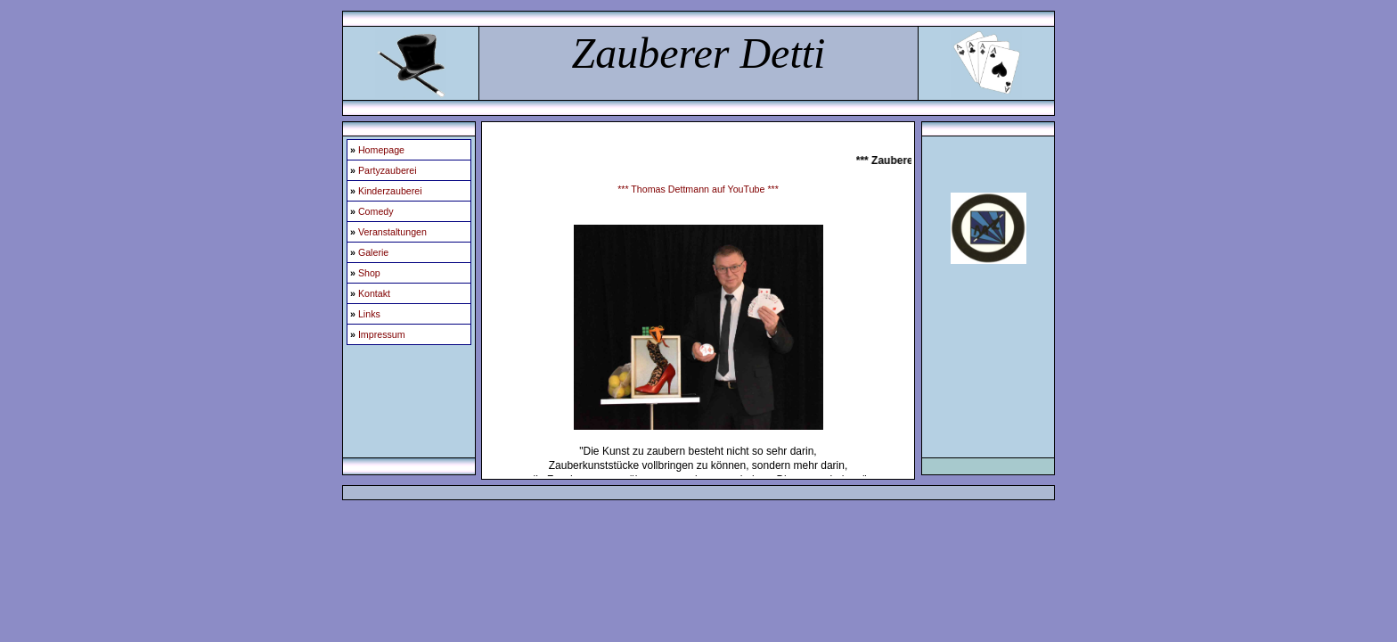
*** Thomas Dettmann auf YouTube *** (698, 189)
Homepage (381, 149)
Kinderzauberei (390, 190)
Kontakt (374, 293)
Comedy (376, 211)
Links (369, 314)
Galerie (373, 252)
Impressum (381, 334)
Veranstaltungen (392, 231)
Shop (369, 273)
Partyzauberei (387, 170)
